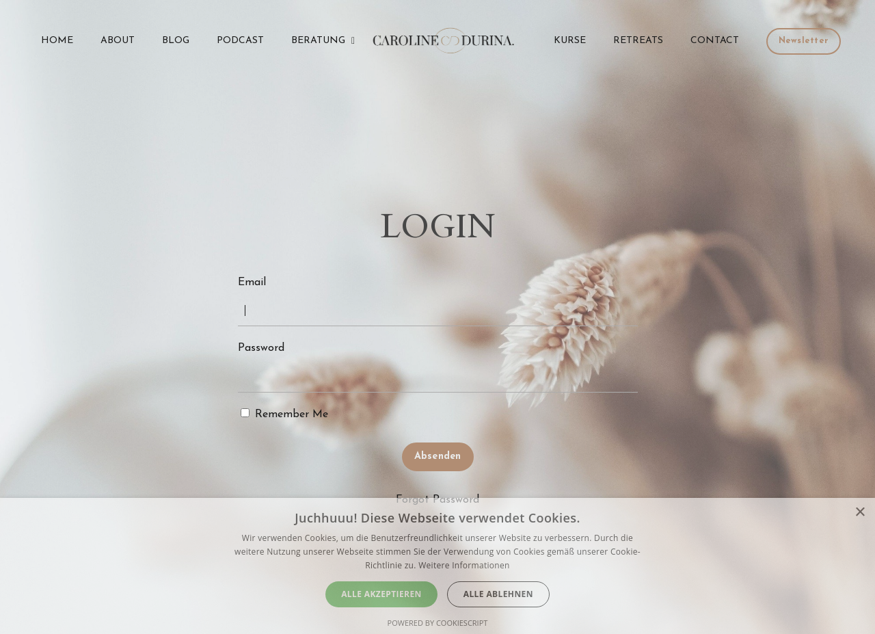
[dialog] (437, 566)
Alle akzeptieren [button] (381, 594)
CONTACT (714, 41)
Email (252, 282)
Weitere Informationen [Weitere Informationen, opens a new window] (464, 565)
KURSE (570, 41)
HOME (57, 41)
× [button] (859, 512)
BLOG (175, 41)
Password (261, 348)
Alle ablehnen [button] (498, 594)
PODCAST (240, 41)
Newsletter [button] (804, 41)
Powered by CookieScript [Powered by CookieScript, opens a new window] (438, 623)
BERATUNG (323, 41)
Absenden (437, 456)
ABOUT (117, 41)
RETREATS (638, 41)
